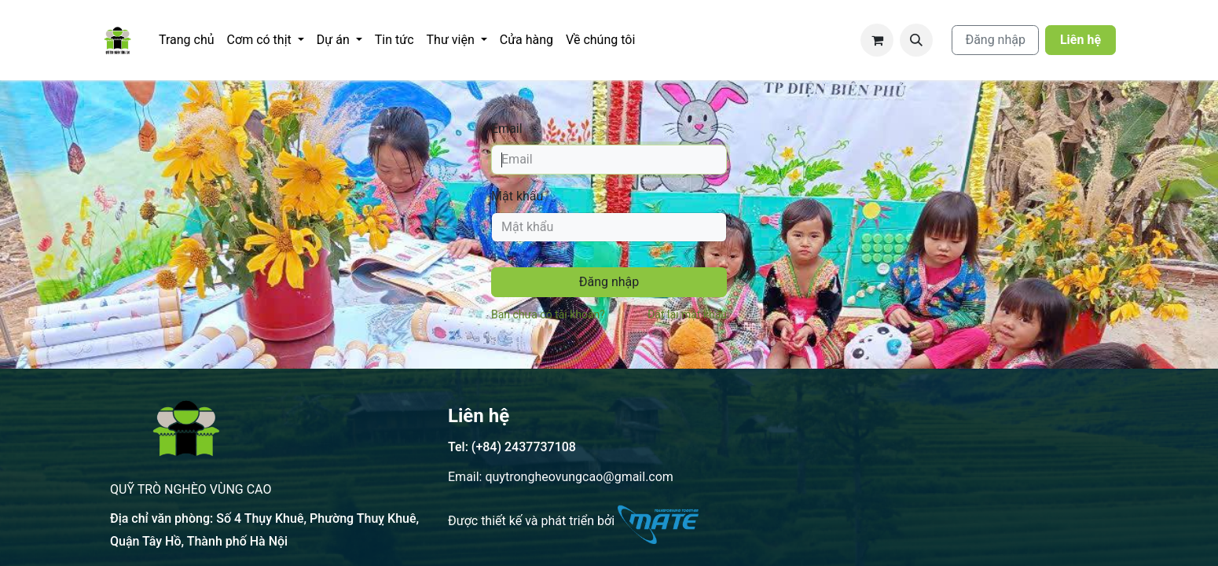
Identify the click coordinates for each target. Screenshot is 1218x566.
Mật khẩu (517, 196)
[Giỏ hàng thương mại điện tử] (876, 40)
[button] (916, 40)
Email (507, 128)
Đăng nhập (995, 39)
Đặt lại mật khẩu (687, 314)
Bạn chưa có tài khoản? (548, 314)
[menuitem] (186, 40)
